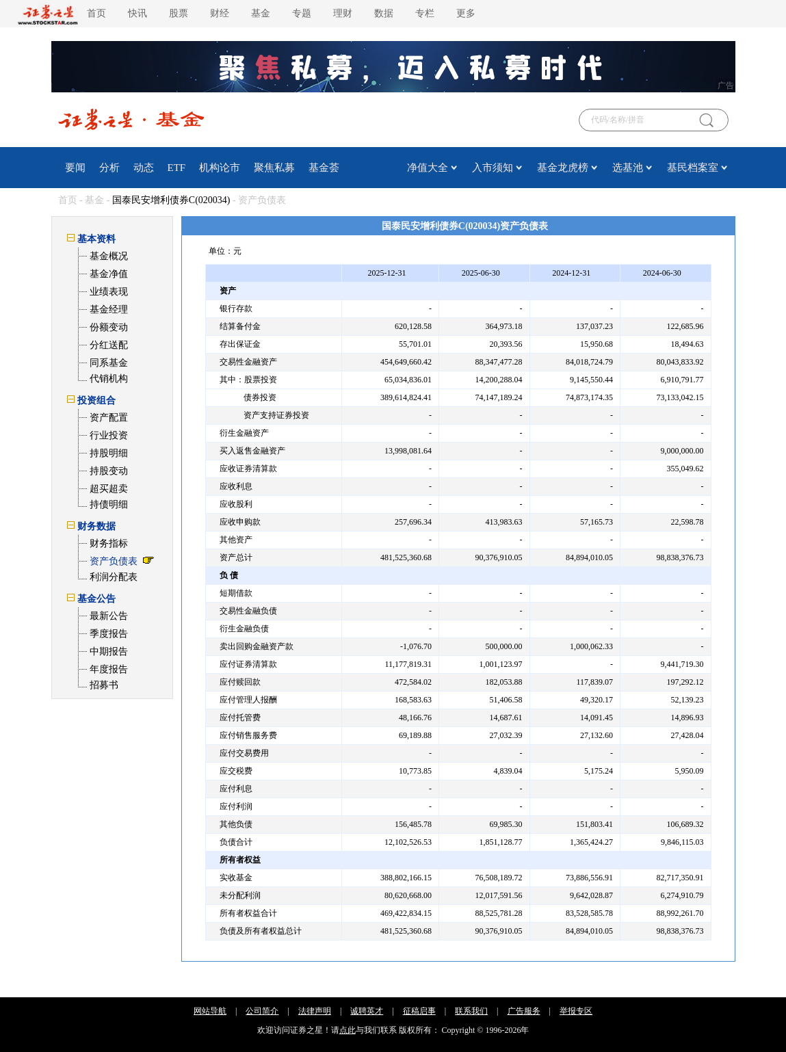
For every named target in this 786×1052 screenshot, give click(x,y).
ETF (177, 167)
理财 (342, 13)
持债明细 (109, 504)
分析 (109, 167)
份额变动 (109, 327)
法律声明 (314, 1011)
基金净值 (109, 274)
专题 (301, 13)
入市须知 (492, 167)
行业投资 (109, 435)
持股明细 (109, 453)
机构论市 (219, 167)
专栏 (424, 13)
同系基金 (109, 363)
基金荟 (324, 167)
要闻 (75, 167)
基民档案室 (692, 167)
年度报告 (109, 669)
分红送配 (109, 345)
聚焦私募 (274, 167)
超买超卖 (109, 489)
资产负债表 (113, 561)
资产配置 (109, 417)
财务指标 (109, 543)
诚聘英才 (366, 1011)
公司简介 (262, 1011)
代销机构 (109, 378)
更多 (465, 13)
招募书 (104, 685)
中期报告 (109, 651)
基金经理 (109, 309)
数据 (383, 13)
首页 (96, 13)
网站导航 (210, 1011)
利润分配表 (113, 577)
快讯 (137, 13)
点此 (347, 1030)
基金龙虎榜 (562, 167)
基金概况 (109, 256)
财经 (219, 13)
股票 (178, 13)
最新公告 (109, 616)
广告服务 (524, 1011)
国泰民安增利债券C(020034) (171, 200)
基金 (260, 13)
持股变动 (109, 471)
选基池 (627, 167)
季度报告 (109, 634)
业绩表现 (109, 292)
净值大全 (427, 167)
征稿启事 (419, 1011)
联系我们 (471, 1011)
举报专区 (576, 1011)
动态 (143, 167)
